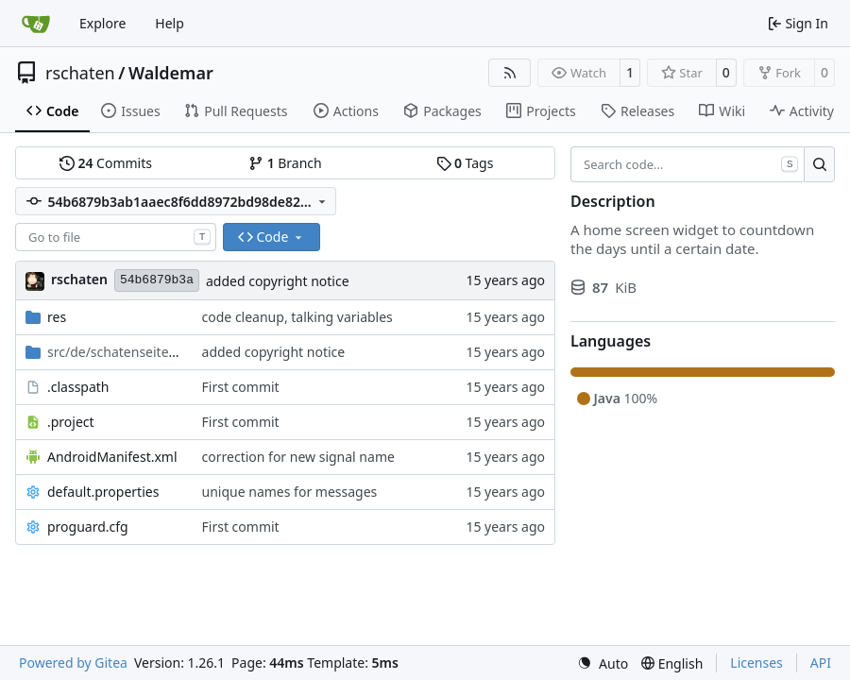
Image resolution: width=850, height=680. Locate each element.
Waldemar (170, 72)
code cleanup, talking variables (297, 317)
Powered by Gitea (73, 663)
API (820, 663)
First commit (241, 387)
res (56, 317)
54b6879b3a (157, 280)
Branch (285, 163)
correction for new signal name (298, 457)
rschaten (80, 72)
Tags (465, 163)
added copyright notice (277, 281)
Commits (106, 163)
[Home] (35, 24)
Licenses (756, 663)
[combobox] (115, 237)
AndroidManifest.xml (112, 457)
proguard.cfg (87, 527)
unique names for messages (290, 492)
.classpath (78, 387)
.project (70, 422)
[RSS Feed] (510, 73)
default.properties (103, 492)
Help (169, 23)
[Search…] (819, 164)
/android (115, 352)
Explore (102, 23)
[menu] (602, 663)
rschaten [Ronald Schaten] (79, 279)
